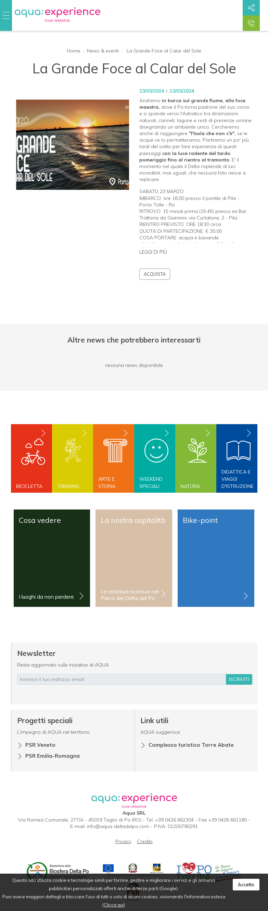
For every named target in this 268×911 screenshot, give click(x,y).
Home (73, 51)
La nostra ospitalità (133, 520)
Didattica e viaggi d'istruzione (236, 479)
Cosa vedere (40, 520)
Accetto (246, 884)
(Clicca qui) (113, 905)
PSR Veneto (40, 745)
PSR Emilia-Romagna (52, 756)
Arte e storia (106, 482)
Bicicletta (29, 486)
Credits (145, 841)
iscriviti (239, 679)
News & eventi (103, 51)
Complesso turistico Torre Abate (191, 745)
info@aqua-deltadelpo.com (118, 826)
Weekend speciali (151, 482)
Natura (190, 486)
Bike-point (200, 520)
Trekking (68, 486)
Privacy (123, 841)
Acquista (155, 274)
